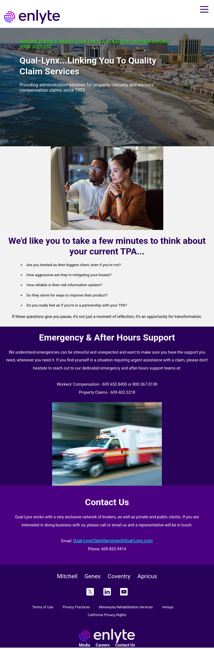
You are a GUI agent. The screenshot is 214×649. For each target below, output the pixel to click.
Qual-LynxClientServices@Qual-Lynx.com (113, 540)
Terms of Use (42, 607)
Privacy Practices (76, 607)
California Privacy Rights (107, 615)
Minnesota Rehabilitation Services (126, 607)
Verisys (167, 607)
